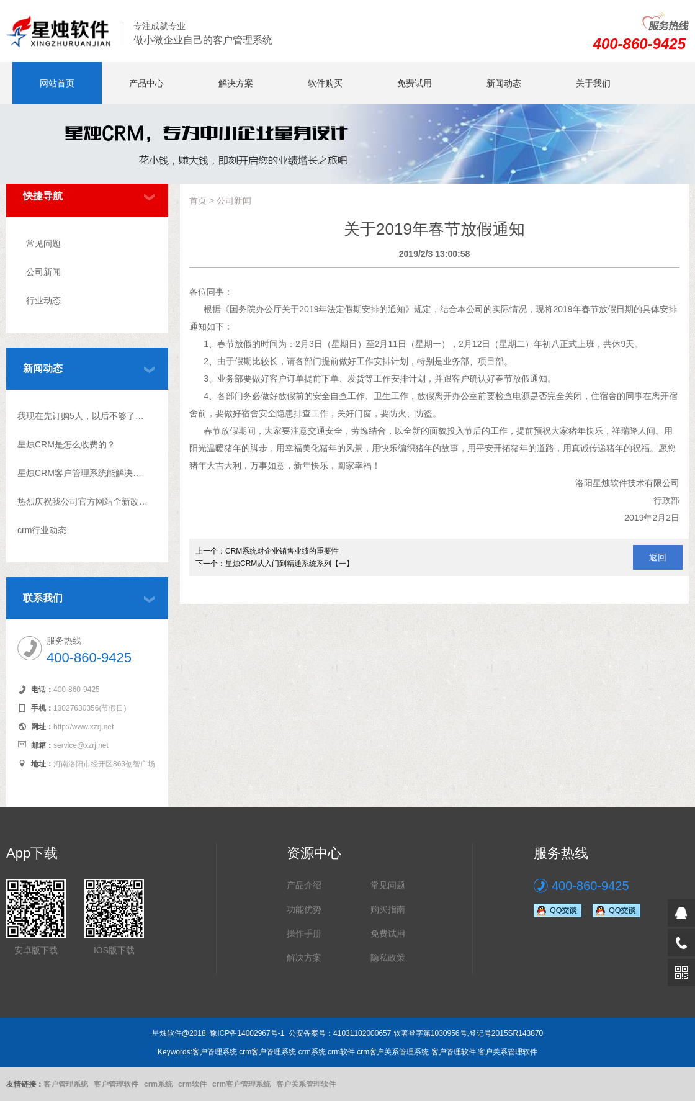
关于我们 (593, 83)
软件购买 (325, 83)
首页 (198, 200)
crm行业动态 (41, 530)
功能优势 (304, 909)
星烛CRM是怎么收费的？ (66, 444)
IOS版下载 (114, 950)
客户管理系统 (65, 1084)
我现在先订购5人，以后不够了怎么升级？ (82, 416)
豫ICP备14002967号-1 (247, 1033)
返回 (657, 557)
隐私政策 (387, 958)
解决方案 (235, 83)
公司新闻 (43, 272)
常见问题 (43, 243)
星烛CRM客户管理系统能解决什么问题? (82, 473)
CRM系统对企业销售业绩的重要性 (282, 551)
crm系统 (158, 1084)
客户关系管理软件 (306, 1084)
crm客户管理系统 (241, 1084)
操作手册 (304, 933)
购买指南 (387, 909)
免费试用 (414, 83)
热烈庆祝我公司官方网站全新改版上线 (82, 501)
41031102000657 (362, 1033)
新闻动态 (503, 83)
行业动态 (43, 300)
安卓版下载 (36, 950)
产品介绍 (304, 885)
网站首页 (57, 83)
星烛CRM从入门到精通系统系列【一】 (289, 563)
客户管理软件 (116, 1084)
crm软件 (192, 1084)
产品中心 (146, 83)
